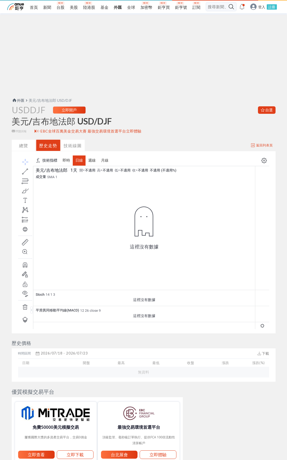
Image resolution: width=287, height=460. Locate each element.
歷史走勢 (48, 155)
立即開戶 (69, 120)
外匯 (18, 110)
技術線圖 (73, 155)
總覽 (23, 155)
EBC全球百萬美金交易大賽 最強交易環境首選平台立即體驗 (91, 141)
